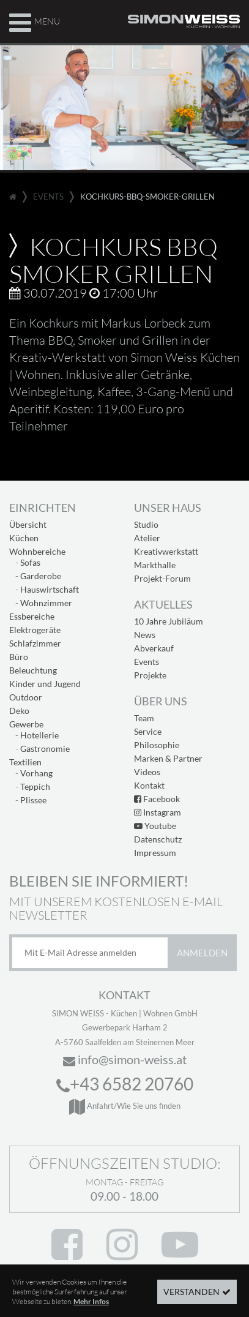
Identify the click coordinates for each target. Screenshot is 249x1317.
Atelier (147, 538)
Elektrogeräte (35, 630)
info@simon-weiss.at (125, 1059)
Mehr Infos (91, 1308)
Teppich (35, 786)
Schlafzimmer (35, 643)
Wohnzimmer (46, 603)
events (48, 196)
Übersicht (27, 524)
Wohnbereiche (37, 551)
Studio (146, 524)
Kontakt (149, 785)
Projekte (150, 675)
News (144, 634)
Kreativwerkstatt (166, 551)
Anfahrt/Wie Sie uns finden (124, 1106)
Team (144, 718)
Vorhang (36, 773)
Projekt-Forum (162, 578)
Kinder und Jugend (45, 683)
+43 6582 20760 (124, 1083)
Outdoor (25, 697)
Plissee (33, 800)
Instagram (157, 812)
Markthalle (155, 565)
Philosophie (156, 745)
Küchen (24, 538)
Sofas (30, 562)
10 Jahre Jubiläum (168, 621)
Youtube (155, 825)
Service (148, 731)
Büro (18, 656)
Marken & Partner (168, 758)
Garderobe (40, 576)
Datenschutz (158, 839)
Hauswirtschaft (49, 589)
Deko (19, 710)
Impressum (155, 852)
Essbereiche (31, 616)
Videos (147, 772)
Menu (34, 21)
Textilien (25, 762)
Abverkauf (154, 648)
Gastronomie (45, 748)
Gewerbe (26, 724)
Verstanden (191, 1299)
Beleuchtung (33, 670)
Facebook (157, 799)
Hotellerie (39, 735)
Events (146, 661)
